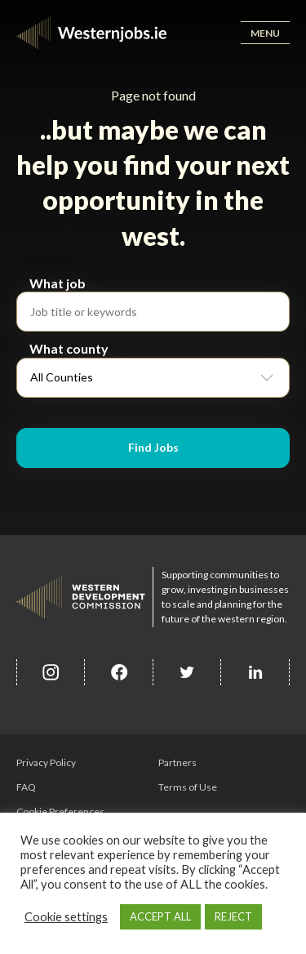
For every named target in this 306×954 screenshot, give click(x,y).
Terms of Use (187, 787)
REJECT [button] (233, 916)
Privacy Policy (46, 762)
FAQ (26, 787)
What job (57, 283)
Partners (177, 762)
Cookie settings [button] (66, 917)
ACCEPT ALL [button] (160, 916)
